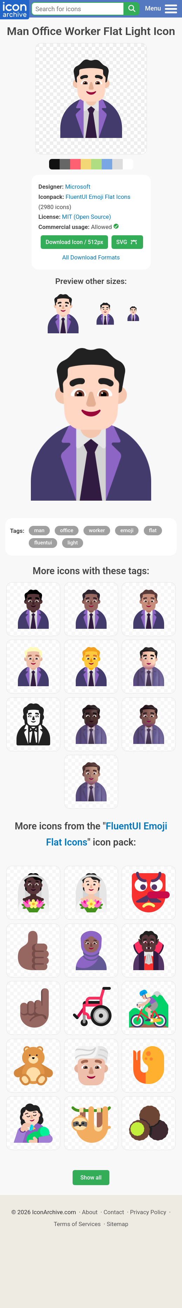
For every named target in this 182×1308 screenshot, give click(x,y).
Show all (90, 1177)
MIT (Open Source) (86, 216)
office (66, 530)
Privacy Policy (148, 1212)
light (72, 543)
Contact (113, 1212)
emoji (126, 530)
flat (153, 530)
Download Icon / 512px (74, 242)
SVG (126, 242)
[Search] (131, 8)
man (39, 530)
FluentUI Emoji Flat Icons (98, 196)
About (90, 1212)
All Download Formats (91, 257)
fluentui (43, 543)
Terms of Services (77, 1223)
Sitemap (117, 1223)
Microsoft (77, 186)
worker (97, 530)
